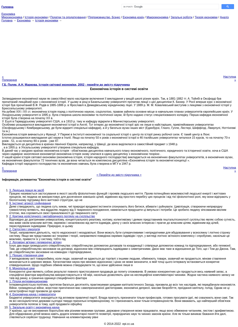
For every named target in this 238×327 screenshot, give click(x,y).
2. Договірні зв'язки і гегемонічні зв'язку (35, 242)
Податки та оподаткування (68, 17)
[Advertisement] (119, 47)
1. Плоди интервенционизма (28, 281)
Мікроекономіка (11, 17)
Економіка (8, 14)
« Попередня (9, 78)
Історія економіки (36, 17)
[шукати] (169, 6)
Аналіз (224, 17)
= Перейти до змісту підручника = (119, 174)
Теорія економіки (206, 17)
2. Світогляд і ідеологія (24, 229)
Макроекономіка (157, 17)
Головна (6, 20)
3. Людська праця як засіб (26, 190)
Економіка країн (133, 17)
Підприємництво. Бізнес (104, 17)
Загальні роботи (181, 17)
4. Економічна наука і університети (32, 294)
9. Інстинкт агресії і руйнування (30, 203)
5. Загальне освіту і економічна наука (34, 307)
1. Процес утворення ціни (26, 255)
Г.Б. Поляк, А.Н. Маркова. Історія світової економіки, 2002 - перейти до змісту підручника (66, 84)
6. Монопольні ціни (22, 268)
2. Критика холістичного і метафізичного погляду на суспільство (52, 216)
